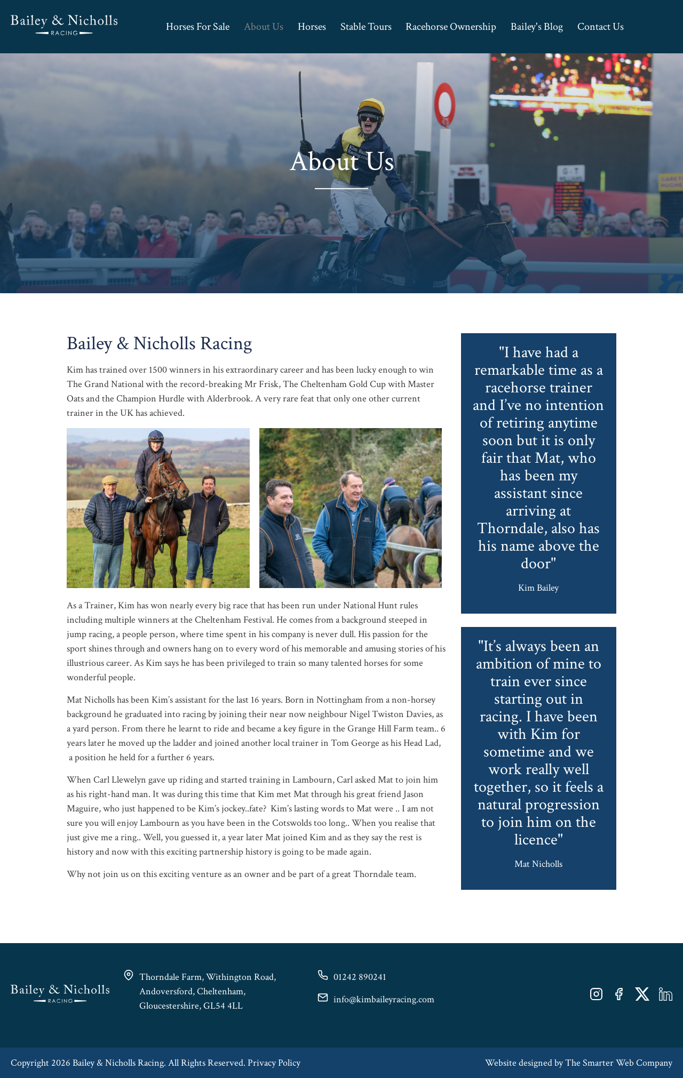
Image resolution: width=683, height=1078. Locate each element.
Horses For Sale (197, 27)
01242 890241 (359, 977)
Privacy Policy (274, 1063)
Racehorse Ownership (451, 27)
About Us (263, 27)
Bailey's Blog (537, 27)
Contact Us (600, 27)
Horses (312, 27)
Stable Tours (366, 27)
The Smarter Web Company (618, 1063)
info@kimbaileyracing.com (383, 999)
